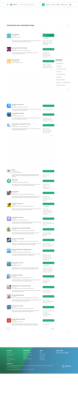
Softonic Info (9, 352)
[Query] (30, 4)
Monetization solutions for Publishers (27, 353)
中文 (17, 367)
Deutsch (10, 365)
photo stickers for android (47, 302)
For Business (9, 361)
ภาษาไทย (8, 367)
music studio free (45, 56)
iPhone (44, 243)
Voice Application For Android (47, 234)
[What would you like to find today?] (43, 4)
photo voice (51, 43)
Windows (44, 40)
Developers (65, 4)
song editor (51, 40)
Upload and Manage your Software (27, 355)
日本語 (32, 365)
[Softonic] (14, 5)
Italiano (29, 365)
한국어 (35, 365)
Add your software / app (11, 359)
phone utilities (51, 120)
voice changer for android (47, 187)
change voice (45, 185)
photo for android (48, 222)
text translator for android (47, 210)
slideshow (44, 66)
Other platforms (48, 38)
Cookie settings (42, 359)
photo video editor (45, 44)
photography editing (46, 67)
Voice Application (48, 232)
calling (47, 109)
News (58, 4)
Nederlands (38, 365)
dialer (51, 118)
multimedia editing (45, 43)
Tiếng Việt (15, 367)
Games (53, 4)
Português (44, 365)
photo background (45, 120)
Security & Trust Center (11, 353)
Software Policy (26, 357)
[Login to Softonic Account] (70, 5)
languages (49, 131)
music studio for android (46, 54)
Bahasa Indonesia (25, 365)
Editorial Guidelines (10, 358)
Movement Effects (49, 64)
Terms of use (42, 355)
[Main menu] (8, 5)
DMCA (41, 352)
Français (19, 365)
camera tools (45, 131)
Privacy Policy (42, 356)
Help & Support (9, 355)
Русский (48, 365)
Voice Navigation (45, 282)
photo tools (44, 224)
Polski (41, 365)
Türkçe (11, 367)
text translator (45, 214)
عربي (8, 365)
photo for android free (50, 223)
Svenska (51, 365)
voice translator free (46, 132)
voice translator (49, 246)
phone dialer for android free (47, 119)
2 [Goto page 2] (11, 328)
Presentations (49, 66)
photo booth (44, 200)
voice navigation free (46, 281)
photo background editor (46, 197)
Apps (48, 4)
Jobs (8, 356)
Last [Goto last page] (52, 328)
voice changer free (46, 188)
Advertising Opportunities (27, 358)
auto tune (47, 52)
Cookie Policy (42, 358)
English (13, 365)
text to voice (45, 244)
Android (47, 40)
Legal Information (43, 353)
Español (16, 365)
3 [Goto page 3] (14, 328)
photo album (45, 176)
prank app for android (50, 301)
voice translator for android (47, 130)
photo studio (45, 55)
